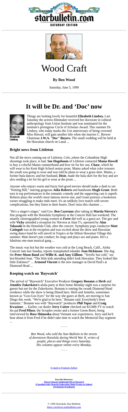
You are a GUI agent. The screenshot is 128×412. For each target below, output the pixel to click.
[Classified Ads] (43, 384)
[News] (47, 382)
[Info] (73, 384)
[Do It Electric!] (76, 382)
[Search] (55, 384)
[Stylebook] (58, 386)
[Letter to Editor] (84, 384)
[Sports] (55, 382)
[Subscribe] (64, 384)
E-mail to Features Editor (64, 367)
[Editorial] (64, 382)
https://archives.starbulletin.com (64, 407)
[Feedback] (69, 386)
